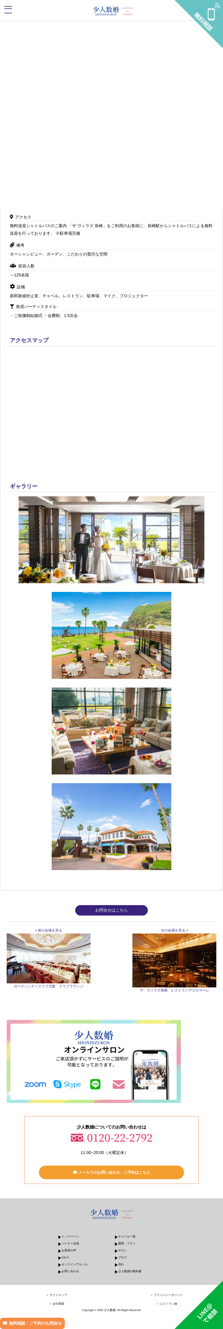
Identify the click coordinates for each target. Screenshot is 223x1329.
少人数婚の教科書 (129, 1271)
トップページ (70, 1236)
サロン (122, 1250)
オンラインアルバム (75, 1264)
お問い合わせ (70, 1271)
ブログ (122, 1257)
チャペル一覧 (127, 1236)
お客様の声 (69, 1250)
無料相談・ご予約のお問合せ (35, 1323)
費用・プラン (127, 1243)
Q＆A (65, 1257)
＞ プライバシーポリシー (166, 1295)
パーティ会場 (70, 1243)
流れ (121, 1264)
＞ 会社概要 (56, 1303)
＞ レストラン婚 (166, 1303)
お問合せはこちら (111, 910)
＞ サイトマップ (56, 1295)
